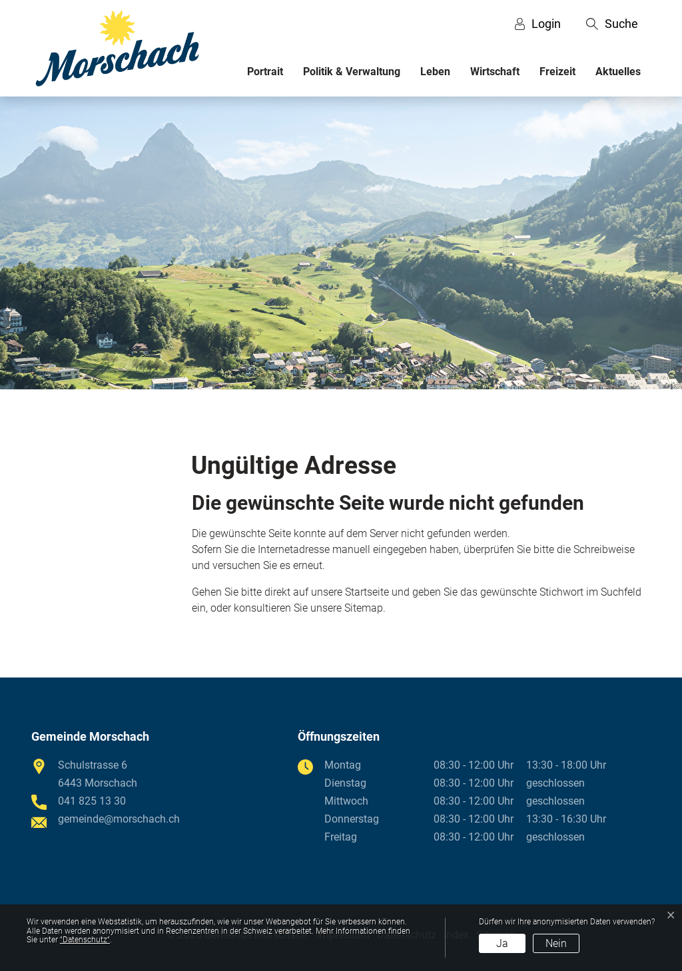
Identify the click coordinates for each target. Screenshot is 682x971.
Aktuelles (618, 71)
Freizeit (557, 71)
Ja (502, 943)
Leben (435, 71)
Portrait (265, 71)
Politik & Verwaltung (351, 71)
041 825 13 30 (92, 801)
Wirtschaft (494, 71)
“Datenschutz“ (85, 939)
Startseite (367, 592)
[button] (612, 24)
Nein (556, 943)
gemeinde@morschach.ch (119, 819)
